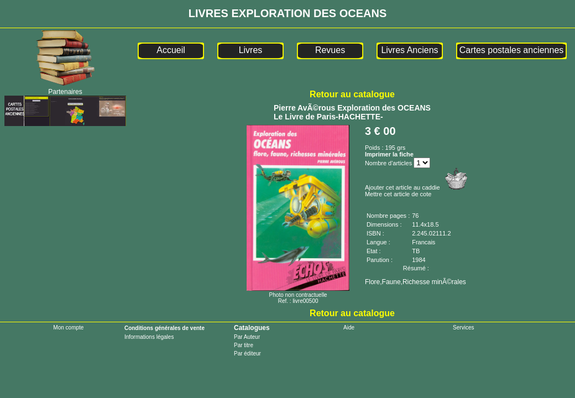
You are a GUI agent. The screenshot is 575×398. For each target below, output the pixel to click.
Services (463, 327)
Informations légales (149, 337)
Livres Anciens (409, 50)
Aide (348, 327)
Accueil (170, 50)
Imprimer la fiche (389, 154)
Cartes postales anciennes (511, 50)
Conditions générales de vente (164, 328)
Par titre (243, 345)
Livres (251, 50)
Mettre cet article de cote (398, 194)
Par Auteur (247, 337)
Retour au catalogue (352, 94)
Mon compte (68, 327)
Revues (330, 50)
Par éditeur (247, 353)
